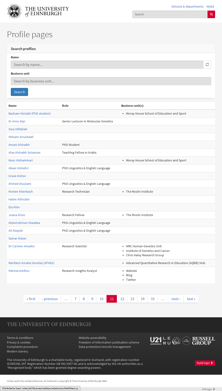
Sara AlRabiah (18, 129)
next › (175, 298)
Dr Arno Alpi (17, 121)
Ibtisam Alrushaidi (21, 137)
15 (153, 298)
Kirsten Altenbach (21, 192)
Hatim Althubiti (19, 199)
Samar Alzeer (17, 238)
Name (15, 57)
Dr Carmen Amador (22, 246)
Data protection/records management (105, 347)
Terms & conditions (20, 338)
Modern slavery (17, 351)
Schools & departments (187, 6)
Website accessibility (93, 338)
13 (132, 298)
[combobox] (170, 14)
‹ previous (50, 298)
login (208, 389)
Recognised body (20, 368)
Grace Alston (17, 176)
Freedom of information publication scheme (109, 342)
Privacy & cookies (19, 342)
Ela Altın (14, 207)
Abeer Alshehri (19, 168)
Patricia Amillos (19, 271)
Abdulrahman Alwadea (24, 223)
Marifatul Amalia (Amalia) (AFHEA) (31, 263)
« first (31, 298)
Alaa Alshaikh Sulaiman (24, 153)
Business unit (20, 74)
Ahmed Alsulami (20, 184)
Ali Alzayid (16, 231)
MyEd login (205, 363)
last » (191, 298)
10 (101, 298)
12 (122, 298)
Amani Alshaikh (19, 145)
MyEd (210, 6)
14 (142, 298)
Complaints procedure (22, 347)
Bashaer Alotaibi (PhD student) (30, 113)
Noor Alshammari (21, 160)
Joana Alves (17, 215)
